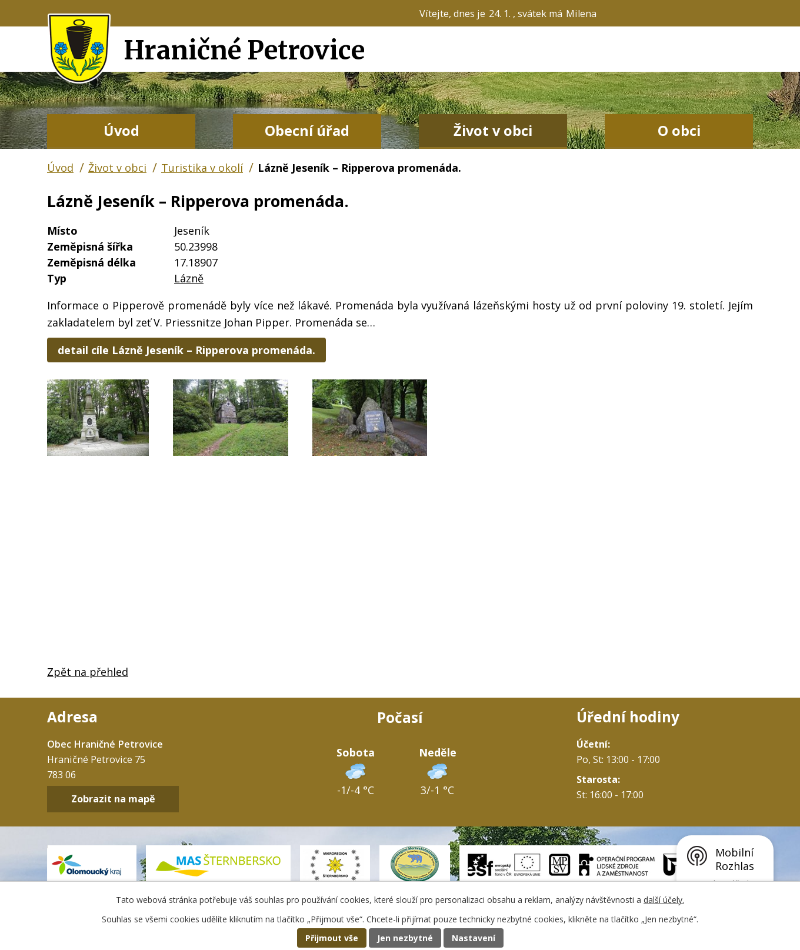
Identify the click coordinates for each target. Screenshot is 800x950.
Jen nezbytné (405, 938)
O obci (679, 130)
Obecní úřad (307, 130)
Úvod (121, 130)
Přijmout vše (331, 938)
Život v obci (493, 130)
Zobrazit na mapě (113, 799)
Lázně (189, 278)
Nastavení (473, 938)
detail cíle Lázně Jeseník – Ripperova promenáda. (186, 350)
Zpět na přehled (87, 672)
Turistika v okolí (202, 168)
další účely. (664, 899)
